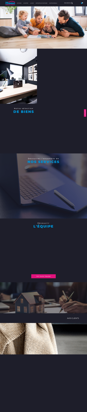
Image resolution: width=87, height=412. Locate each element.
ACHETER (25, 3)
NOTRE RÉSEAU (53, 3)
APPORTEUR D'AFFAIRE (41, 3)
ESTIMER (19, 3)
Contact (85, 113)
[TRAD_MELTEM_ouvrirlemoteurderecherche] (68, 3)
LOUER (32, 3)
